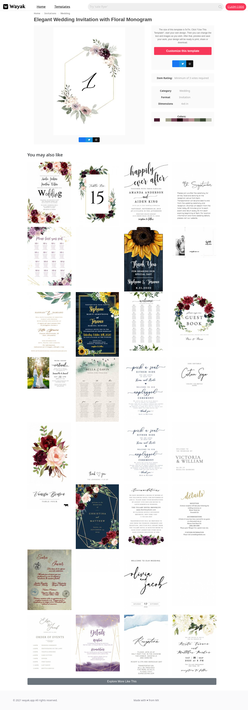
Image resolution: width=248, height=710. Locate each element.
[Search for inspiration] (153, 6)
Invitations (50, 13)
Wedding (65, 13)
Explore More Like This (121, 681)
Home (41, 7)
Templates (62, 7)
